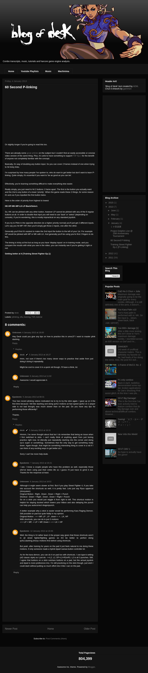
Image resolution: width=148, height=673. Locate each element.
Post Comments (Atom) (56, 638)
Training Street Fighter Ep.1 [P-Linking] (121, 245)
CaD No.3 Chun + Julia (129, 291)
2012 (111, 253)
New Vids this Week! (128, 434)
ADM (135, 86)
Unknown (16, 332)
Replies (18, 349)
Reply (14, 343)
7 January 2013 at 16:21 (41, 463)
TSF (33, 317)
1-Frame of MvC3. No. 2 (129, 365)
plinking (15, 317)
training (27, 317)
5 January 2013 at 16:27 (40, 355)
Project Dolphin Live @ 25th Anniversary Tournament (122, 233)
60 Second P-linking (120, 240)
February (115, 219)
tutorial (39, 317)
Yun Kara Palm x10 (127, 309)
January (115, 223)
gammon (127, 88)
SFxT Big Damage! (127, 398)
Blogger (91, 667)
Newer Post (11, 628)
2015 (111, 202)
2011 (111, 257)
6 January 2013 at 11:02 (40, 376)
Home (11, 71)
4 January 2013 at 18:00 (33, 332)
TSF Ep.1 (77, 156)
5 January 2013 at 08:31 (33, 397)
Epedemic (17, 397)
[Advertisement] (117, 143)
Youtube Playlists (30, 71)
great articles (32, 153)
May (113, 214)
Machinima (63, 71)
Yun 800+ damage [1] (128, 328)
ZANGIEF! (123, 346)
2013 (111, 207)
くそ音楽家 (116, 226)
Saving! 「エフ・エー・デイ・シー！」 (130, 420)
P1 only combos (125, 380)
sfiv (21, 317)
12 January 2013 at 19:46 (41, 531)
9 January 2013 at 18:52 (40, 481)
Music (48, 71)
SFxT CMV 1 (124, 449)
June (113, 210)
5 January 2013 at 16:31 (40, 430)
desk (22, 355)
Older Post (89, 628)
